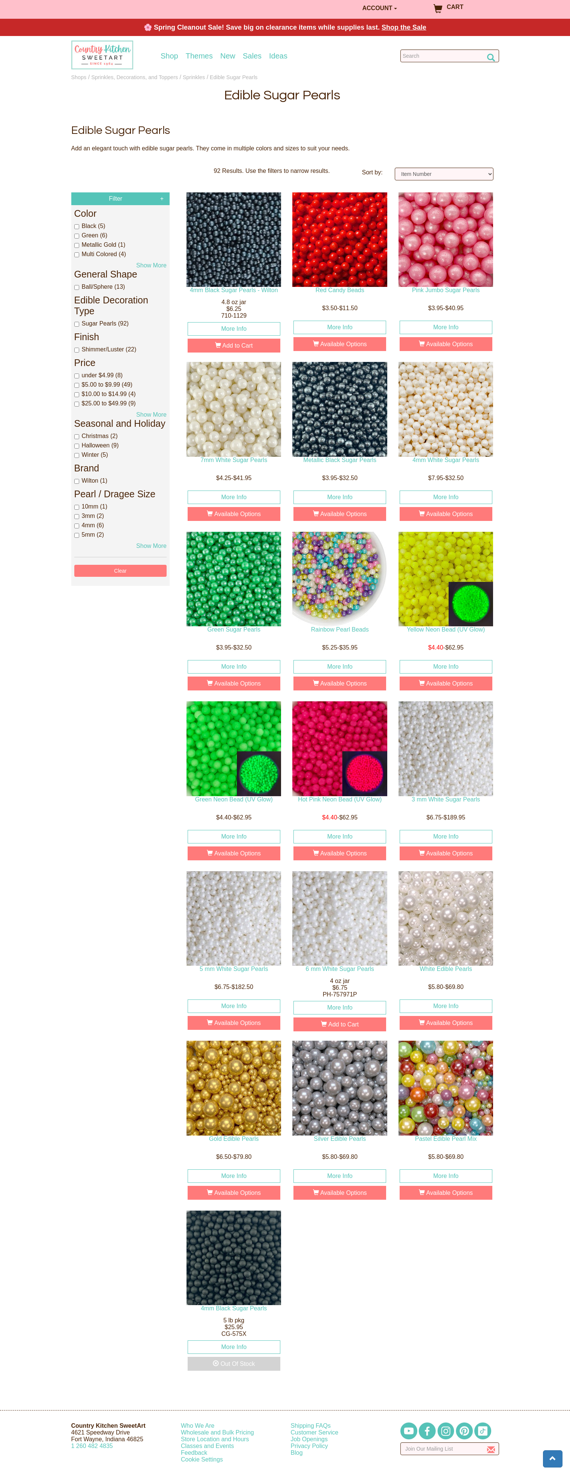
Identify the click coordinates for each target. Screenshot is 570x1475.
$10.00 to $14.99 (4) (105, 394)
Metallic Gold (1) (99, 245)
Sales (252, 56)
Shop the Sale (404, 27)
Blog (297, 1452)
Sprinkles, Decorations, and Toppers (134, 77)
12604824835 (92, 1446)
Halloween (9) (96, 445)
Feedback (194, 1452)
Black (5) (89, 226)
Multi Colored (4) (100, 254)
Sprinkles (194, 77)
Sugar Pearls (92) (101, 323)
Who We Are (198, 1425)
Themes (199, 56)
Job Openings (309, 1439)
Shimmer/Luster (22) (105, 349)
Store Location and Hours (215, 1439)
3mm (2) (89, 516)
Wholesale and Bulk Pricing (217, 1432)
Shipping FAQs (311, 1425)
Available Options (340, 344)
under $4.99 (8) (98, 375)
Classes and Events (207, 1446)
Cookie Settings (202, 1459)
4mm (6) (89, 525)
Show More (151, 265)
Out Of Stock (234, 1364)
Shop (169, 56)
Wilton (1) (90, 480)
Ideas (278, 56)
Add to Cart (234, 345)
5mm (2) (89, 534)
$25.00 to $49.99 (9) (105, 403)
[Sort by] (444, 174)
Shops (79, 77)
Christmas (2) (96, 436)
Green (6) (90, 235)
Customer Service (314, 1432)
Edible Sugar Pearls (233, 77)
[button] (552, 1458)
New (227, 56)
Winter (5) (91, 455)
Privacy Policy (309, 1446)
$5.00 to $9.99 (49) (103, 384)
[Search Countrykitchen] (449, 56)
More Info (234, 329)
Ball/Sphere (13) (99, 287)
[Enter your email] (449, 1448)
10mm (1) (90, 506)
